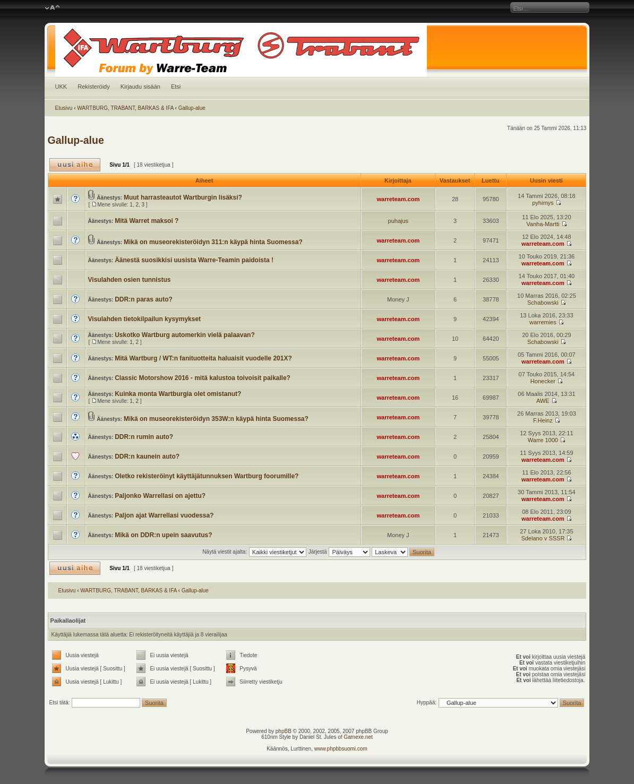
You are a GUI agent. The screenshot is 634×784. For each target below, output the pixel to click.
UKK (61, 86)
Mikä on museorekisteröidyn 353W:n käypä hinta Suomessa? (216, 419)
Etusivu (64, 108)
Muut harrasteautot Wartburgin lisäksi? (183, 197)
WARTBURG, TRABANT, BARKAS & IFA (125, 108)
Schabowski (543, 302)
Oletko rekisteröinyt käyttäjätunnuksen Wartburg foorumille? (206, 476)
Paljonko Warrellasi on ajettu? (160, 495)
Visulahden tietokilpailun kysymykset (144, 319)
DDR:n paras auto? (144, 299)
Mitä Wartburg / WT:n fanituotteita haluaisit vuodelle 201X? (203, 358)
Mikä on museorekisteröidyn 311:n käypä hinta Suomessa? (213, 242)
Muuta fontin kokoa (52, 8)
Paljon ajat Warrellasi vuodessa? (164, 515)
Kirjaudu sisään (140, 86)
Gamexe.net (358, 737)
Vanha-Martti (542, 224)
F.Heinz (543, 420)
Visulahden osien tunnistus (129, 279)
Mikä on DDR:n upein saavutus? (163, 535)
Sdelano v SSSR (542, 538)
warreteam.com (397, 199)
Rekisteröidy (94, 86)
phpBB (284, 731)
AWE (543, 401)
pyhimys (542, 203)
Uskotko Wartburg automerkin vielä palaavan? (185, 335)
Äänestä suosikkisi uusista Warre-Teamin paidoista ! (194, 260)
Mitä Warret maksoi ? (146, 221)
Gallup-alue (191, 108)
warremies (542, 322)
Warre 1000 (543, 440)
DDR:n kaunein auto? (147, 456)
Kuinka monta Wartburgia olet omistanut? (178, 394)
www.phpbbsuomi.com (340, 749)
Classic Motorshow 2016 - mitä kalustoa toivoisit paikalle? (202, 378)
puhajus (398, 221)
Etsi (176, 86)
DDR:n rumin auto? (144, 437)
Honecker (542, 381)
